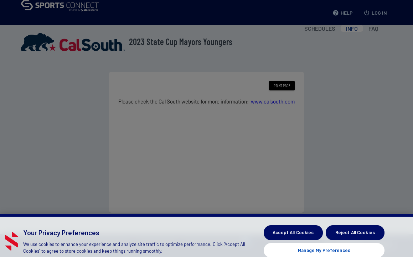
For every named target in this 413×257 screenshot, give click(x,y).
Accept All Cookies (293, 236)
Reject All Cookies (355, 236)
